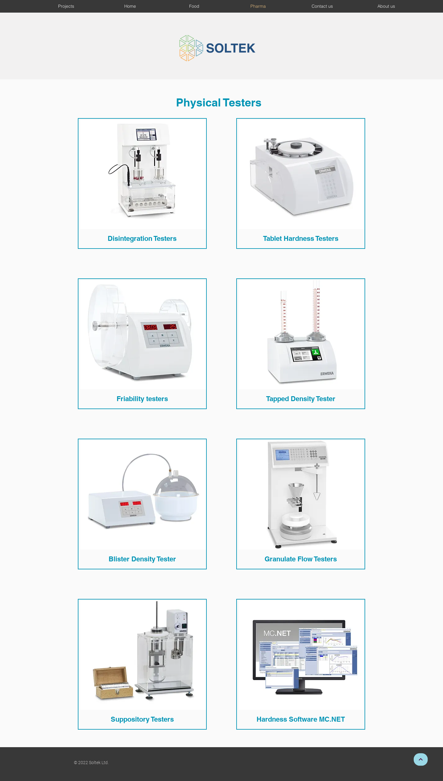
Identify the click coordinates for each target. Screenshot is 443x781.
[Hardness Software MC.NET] (300, 719)
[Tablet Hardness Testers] (300, 238)
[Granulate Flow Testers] (300, 558)
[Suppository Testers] (142, 719)
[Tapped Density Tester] (300, 398)
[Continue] (420, 759)
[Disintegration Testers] (142, 238)
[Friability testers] (142, 398)
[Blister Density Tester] (142, 558)
